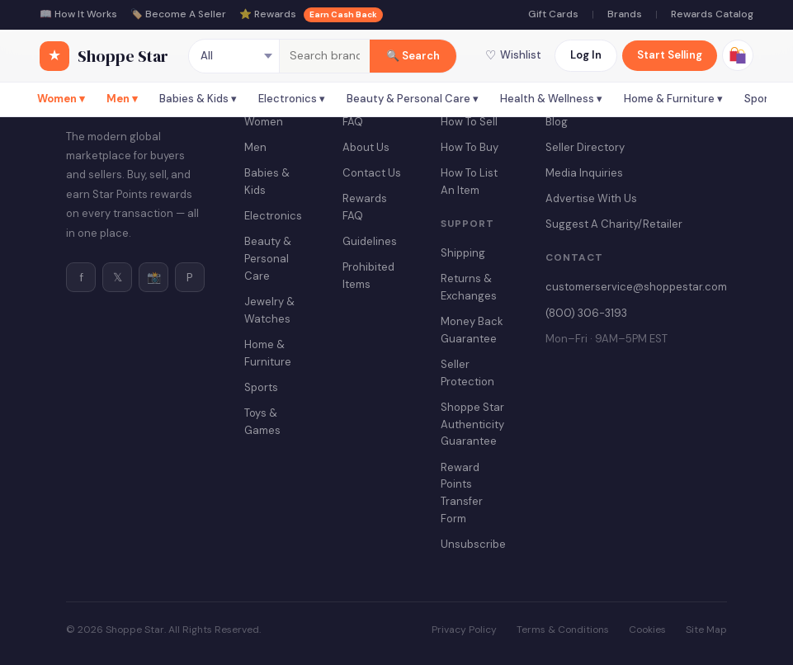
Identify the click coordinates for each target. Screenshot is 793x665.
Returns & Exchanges (469, 287)
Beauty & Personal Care (267, 258)
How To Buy (469, 147)
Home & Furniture (267, 353)
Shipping (463, 253)
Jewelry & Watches (269, 310)
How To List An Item (469, 181)
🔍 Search (413, 56)
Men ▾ (122, 99)
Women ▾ (61, 99)
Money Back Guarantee (472, 330)
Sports (261, 387)
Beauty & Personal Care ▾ (413, 99)
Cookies (647, 629)
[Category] (234, 56)
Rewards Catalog (712, 14)
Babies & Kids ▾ (198, 99)
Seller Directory (585, 147)
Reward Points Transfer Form (462, 493)
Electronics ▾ (291, 99)
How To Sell (469, 122)
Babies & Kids (267, 181)
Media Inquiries (584, 173)
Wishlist (513, 55)
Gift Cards (553, 14)
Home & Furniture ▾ (673, 99)
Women (263, 122)
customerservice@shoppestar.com (636, 287)
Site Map (706, 629)
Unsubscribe (473, 544)
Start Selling (669, 55)
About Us (365, 147)
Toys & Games (262, 421)
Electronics (273, 216)
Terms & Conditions (563, 629)
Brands (624, 14)
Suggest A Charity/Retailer (613, 224)
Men (255, 147)
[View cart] (737, 55)
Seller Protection (467, 373)
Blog (556, 122)
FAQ (352, 122)
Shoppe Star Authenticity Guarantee (472, 424)
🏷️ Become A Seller (178, 14)
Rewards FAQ (364, 207)
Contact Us (371, 173)
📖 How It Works (78, 14)
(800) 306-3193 (586, 313)
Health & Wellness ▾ (551, 99)
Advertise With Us (591, 198)
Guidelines (369, 241)
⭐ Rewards (311, 14)
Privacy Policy (464, 629)
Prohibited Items (368, 275)
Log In (586, 55)
